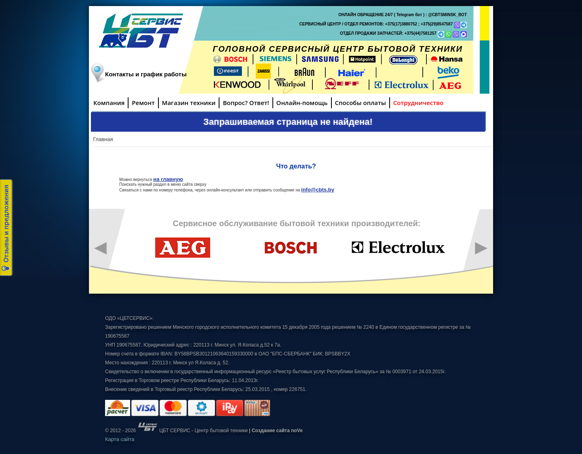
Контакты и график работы (146, 74)
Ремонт (143, 103)
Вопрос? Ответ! (246, 103)
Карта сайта (119, 439)
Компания (108, 103)
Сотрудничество (418, 103)
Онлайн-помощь (302, 103)
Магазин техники (189, 103)
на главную (168, 179)
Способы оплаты (360, 103)
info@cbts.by (317, 190)
